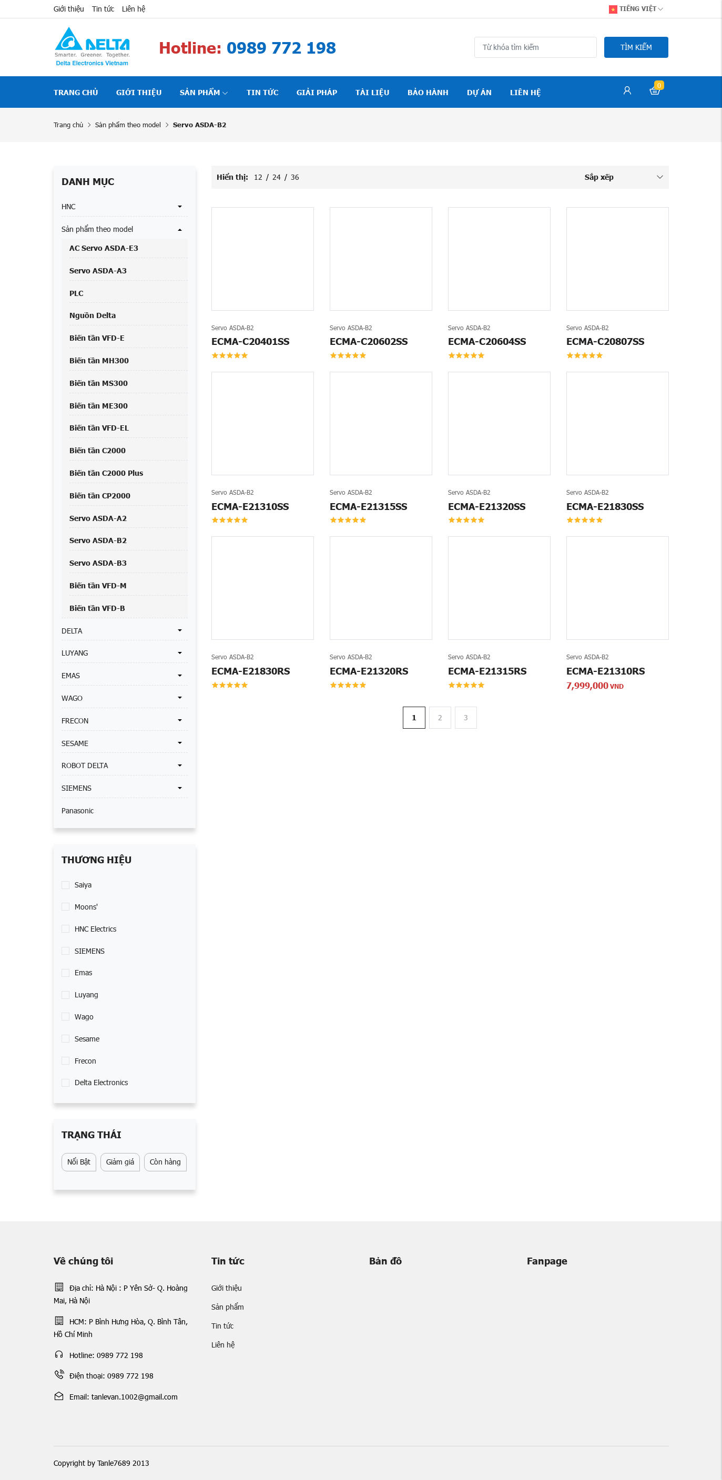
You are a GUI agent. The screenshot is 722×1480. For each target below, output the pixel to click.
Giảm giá (120, 1162)
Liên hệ (133, 9)
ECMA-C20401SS (250, 341)
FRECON (75, 721)
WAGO (72, 698)
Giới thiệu (69, 9)
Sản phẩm (204, 92)
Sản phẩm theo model (128, 124)
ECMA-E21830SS (605, 506)
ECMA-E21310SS (250, 506)
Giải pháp (317, 92)
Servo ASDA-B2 (98, 540)
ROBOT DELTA (85, 765)
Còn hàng (165, 1162)
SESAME (75, 743)
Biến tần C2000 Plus (106, 472)
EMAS (71, 675)
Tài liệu (372, 92)
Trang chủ (76, 92)
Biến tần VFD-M (98, 585)
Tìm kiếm (636, 47)
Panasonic (78, 810)
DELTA (72, 631)
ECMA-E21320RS (369, 671)
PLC (76, 293)
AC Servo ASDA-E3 (103, 247)
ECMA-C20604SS (487, 341)
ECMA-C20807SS (605, 341)
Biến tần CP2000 (99, 495)
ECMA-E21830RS (250, 671)
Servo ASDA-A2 (98, 518)
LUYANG (75, 653)
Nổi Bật (78, 1162)
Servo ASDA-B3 (98, 562)
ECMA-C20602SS (369, 341)
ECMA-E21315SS (368, 506)
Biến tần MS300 (98, 382)
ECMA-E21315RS (487, 671)
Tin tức (103, 9)
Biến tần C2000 (97, 450)
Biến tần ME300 (98, 405)
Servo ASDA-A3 (98, 270)
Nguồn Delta (92, 315)
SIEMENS (76, 788)
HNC (68, 206)
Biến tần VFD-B (97, 608)
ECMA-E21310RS (605, 671)
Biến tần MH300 (99, 360)
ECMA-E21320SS (486, 506)
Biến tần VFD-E (97, 337)
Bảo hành (428, 92)
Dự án (479, 92)
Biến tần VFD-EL (99, 427)
